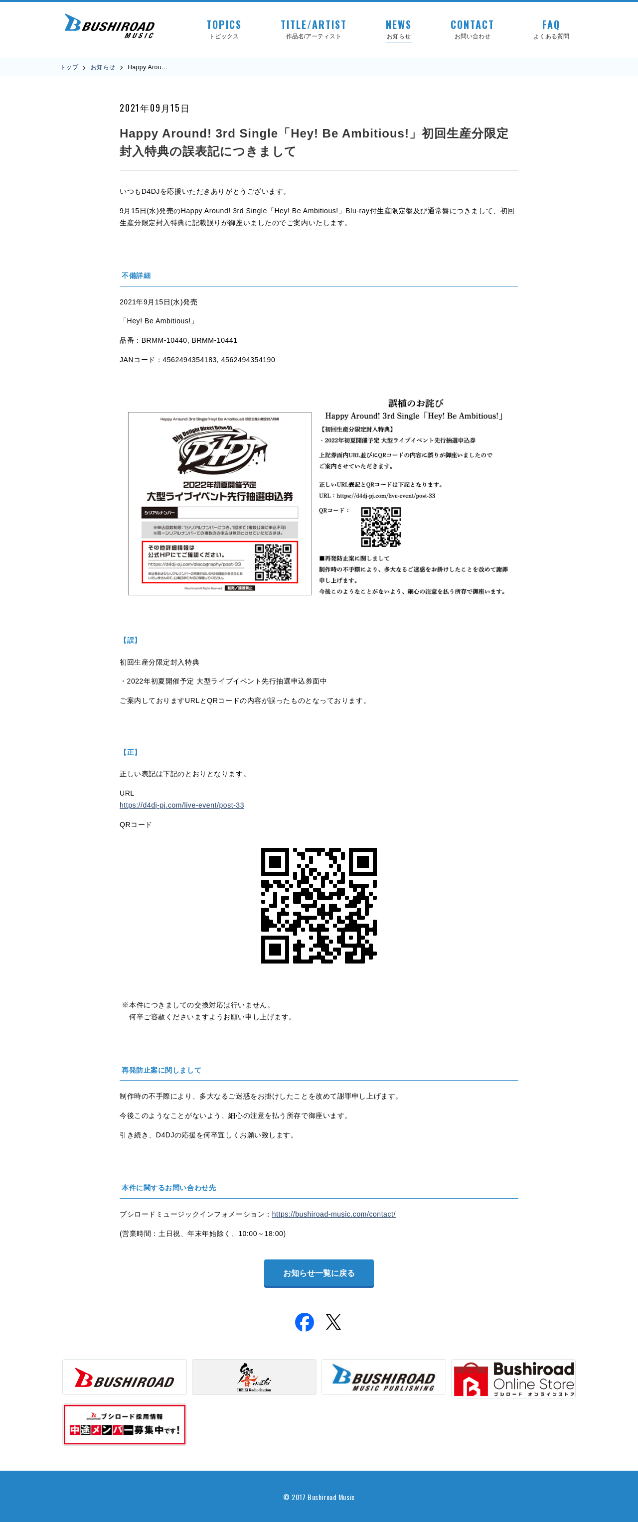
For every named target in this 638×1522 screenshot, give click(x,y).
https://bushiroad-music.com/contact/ (334, 1214)
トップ (69, 67)
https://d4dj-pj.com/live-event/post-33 (182, 805)
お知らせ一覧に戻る (319, 1273)
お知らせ (103, 67)
